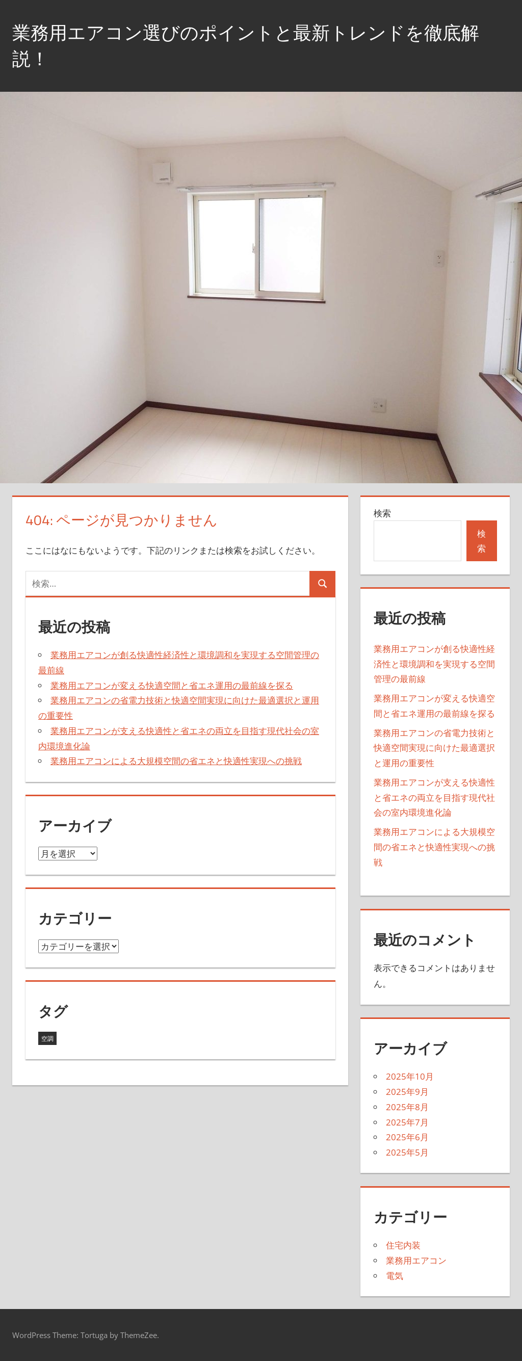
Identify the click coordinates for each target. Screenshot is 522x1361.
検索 (382, 513)
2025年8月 (407, 1107)
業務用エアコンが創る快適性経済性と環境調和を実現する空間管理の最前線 (434, 664)
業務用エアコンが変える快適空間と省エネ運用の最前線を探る (171, 685)
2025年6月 (407, 1137)
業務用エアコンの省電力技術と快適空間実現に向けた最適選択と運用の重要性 (434, 748)
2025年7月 (407, 1122)
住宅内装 (403, 1245)
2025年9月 (407, 1091)
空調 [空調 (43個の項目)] (47, 1038)
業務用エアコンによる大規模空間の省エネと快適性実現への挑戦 (176, 761)
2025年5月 (407, 1152)
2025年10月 (410, 1076)
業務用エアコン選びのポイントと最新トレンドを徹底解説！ (245, 45)
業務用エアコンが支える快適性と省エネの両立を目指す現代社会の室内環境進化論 (434, 797)
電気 (394, 1275)
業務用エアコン (416, 1260)
